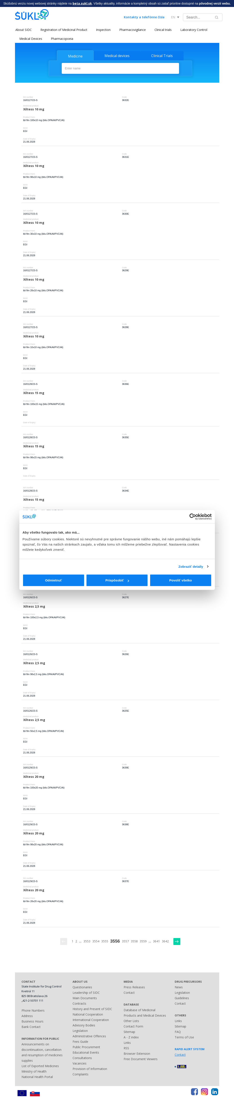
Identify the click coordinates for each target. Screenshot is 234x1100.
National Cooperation (88, 1014)
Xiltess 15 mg (33, 393)
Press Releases (134, 987)
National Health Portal (37, 1077)
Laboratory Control (193, 30)
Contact (129, 993)
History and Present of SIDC (92, 1009)
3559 (143, 941)
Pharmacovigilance (132, 30)
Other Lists (131, 1021)
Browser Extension (137, 1053)
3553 (86, 941)
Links (127, 1043)
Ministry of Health (34, 1071)
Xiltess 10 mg (33, 109)
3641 (156, 941)
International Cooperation (91, 1020)
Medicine (75, 56)
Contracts (79, 1003)
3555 (104, 941)
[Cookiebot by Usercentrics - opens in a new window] (193, 516)
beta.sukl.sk (82, 3)
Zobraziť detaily (190, 566)
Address (27, 1016)
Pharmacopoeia (62, 39)
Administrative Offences (89, 1036)
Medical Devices (30, 39)
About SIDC (23, 30)
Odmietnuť (53, 580)
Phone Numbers (33, 1010)
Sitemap (129, 1032)
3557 (125, 941)
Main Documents (85, 998)
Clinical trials (162, 30)
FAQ (178, 1032)
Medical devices (117, 55)
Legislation (80, 1031)
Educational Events (86, 1052)
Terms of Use (184, 1037)
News (179, 987)
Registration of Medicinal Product (63, 30)
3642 (165, 941)
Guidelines (182, 998)
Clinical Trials (162, 55)
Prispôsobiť (117, 580)
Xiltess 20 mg (33, 776)
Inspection (103, 30)
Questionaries (82, 987)
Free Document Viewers (141, 1059)
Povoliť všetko (180, 580)
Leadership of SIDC (86, 993)
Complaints (80, 1074)
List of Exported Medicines (40, 1066)
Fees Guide (80, 1041)
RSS (126, 1048)
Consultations (82, 1058)
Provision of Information (90, 1069)
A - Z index (131, 1037)
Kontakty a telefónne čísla (144, 17)
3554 (95, 941)
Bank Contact (31, 1026)
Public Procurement (86, 1047)
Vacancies (79, 1063)
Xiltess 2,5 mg (34, 606)
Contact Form (133, 1026)
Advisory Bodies (84, 1025)
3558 (134, 941)
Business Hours (32, 1021)
